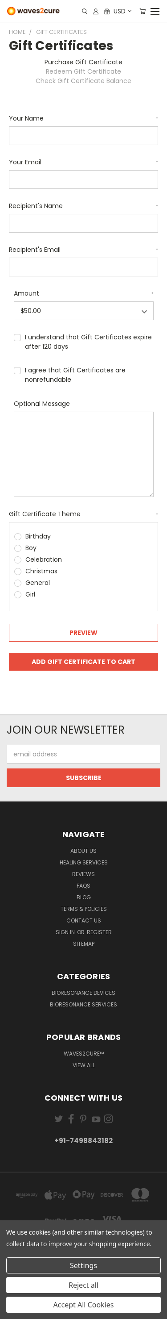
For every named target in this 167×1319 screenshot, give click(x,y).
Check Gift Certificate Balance (83, 80)
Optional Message (42, 403)
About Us (83, 851)
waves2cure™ (84, 1053)
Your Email (83, 162)
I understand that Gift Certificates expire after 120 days (88, 342)
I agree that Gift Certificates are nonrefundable (75, 375)
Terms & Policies (84, 909)
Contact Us (83, 920)
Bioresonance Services (83, 1004)
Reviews (83, 874)
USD (122, 11)
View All (84, 1065)
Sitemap (83, 944)
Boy (31, 547)
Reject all (83, 1285)
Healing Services (84, 862)
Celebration (43, 559)
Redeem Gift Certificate (83, 71)
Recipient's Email (83, 249)
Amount (84, 293)
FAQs (83, 885)
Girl (30, 594)
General (37, 582)
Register (99, 932)
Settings (83, 1265)
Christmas (41, 571)
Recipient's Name (83, 205)
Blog (84, 897)
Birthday (38, 536)
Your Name (83, 118)
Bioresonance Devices (83, 993)
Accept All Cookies (83, 1305)
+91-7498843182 (83, 1140)
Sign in (66, 932)
